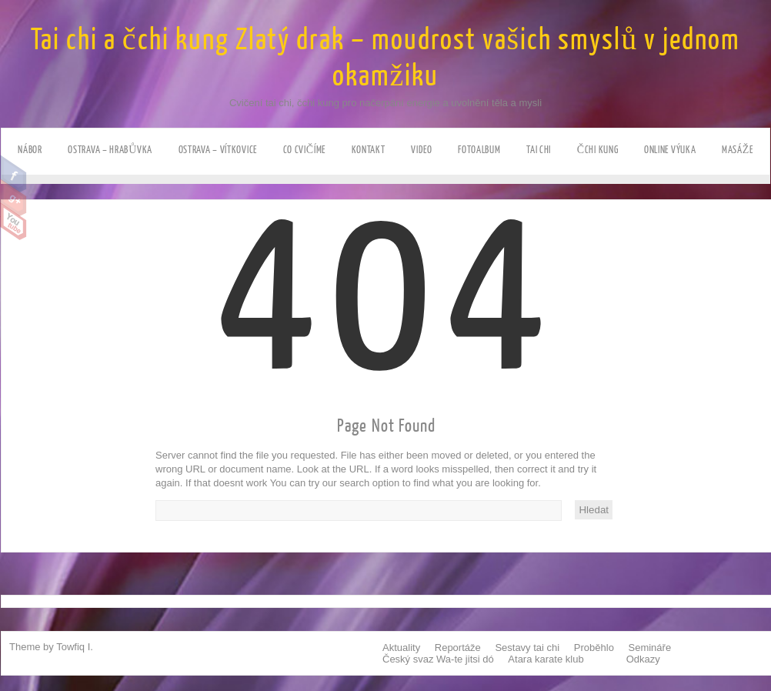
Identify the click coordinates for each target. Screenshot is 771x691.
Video (421, 149)
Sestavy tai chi (527, 647)
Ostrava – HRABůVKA (110, 149)
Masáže (737, 149)
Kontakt (369, 149)
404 (387, 346)
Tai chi (538, 149)
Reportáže (458, 647)
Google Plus (13, 198)
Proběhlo (594, 647)
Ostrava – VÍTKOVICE (218, 149)
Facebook (13, 174)
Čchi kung (598, 149)
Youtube (13, 221)
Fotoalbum (479, 149)
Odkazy (643, 659)
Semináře (650, 647)
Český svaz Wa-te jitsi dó (438, 659)
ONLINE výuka (670, 149)
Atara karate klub (545, 659)
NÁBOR (30, 149)
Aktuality (401, 647)
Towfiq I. (74, 647)
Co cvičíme (304, 149)
